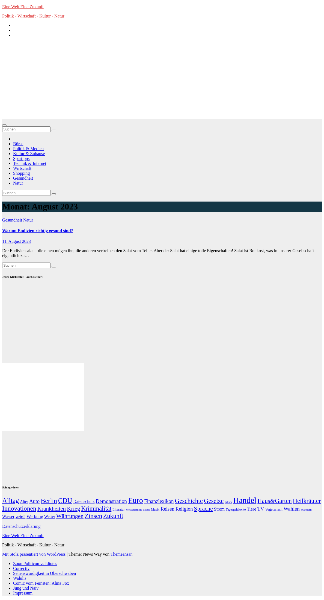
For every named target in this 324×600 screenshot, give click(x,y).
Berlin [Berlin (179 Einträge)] (49, 500)
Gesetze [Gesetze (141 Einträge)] (214, 500)
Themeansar (121, 554)
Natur (18, 183)
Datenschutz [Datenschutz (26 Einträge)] (83, 501)
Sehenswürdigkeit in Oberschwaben (44, 573)
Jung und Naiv (25, 588)
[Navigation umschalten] (4, 125)
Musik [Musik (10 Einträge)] (155, 509)
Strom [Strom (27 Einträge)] (219, 509)
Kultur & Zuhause (29, 153)
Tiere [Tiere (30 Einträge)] (251, 509)
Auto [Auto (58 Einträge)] (34, 501)
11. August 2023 (16, 241)
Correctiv (21, 568)
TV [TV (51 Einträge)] (260, 509)
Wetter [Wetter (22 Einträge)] (49, 516)
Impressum (22, 593)
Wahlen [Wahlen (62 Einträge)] (292, 509)
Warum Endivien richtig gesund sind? (37, 230)
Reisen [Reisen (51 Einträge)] (167, 509)
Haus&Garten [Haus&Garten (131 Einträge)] (274, 500)
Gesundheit (23, 178)
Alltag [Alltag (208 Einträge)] (10, 500)
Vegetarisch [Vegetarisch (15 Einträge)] (273, 509)
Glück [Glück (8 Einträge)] (228, 501)
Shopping (21, 173)
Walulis (19, 578)
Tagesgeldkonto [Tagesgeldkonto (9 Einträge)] (236, 509)
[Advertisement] (162, 80)
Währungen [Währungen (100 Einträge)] (70, 516)
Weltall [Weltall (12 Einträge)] (20, 517)
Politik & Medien (28, 148)
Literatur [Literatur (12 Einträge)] (118, 509)
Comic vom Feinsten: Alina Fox (41, 583)
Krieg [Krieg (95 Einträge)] (73, 508)
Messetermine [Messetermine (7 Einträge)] (134, 509)
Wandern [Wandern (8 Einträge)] (306, 509)
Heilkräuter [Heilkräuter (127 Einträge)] (307, 500)
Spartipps (21, 158)
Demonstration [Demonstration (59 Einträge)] (111, 501)
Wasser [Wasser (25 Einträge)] (8, 516)
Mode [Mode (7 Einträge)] (146, 509)
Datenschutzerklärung (21, 526)
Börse (18, 143)
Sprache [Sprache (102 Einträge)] (203, 508)
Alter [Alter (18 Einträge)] (24, 501)
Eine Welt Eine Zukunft (23, 6)
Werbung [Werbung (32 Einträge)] (34, 516)
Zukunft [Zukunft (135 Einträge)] (113, 515)
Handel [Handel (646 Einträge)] (245, 500)
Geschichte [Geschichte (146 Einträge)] (189, 500)
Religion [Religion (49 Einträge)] (184, 509)
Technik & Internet (29, 163)
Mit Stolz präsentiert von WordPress (34, 554)
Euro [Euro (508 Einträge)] (135, 500)
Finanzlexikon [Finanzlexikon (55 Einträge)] (159, 501)
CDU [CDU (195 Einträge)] (65, 500)
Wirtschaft (22, 168)
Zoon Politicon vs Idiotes (35, 563)
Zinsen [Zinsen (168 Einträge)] (93, 515)
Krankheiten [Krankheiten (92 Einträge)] (51, 508)
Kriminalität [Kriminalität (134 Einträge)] (96, 508)
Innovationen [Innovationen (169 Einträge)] (19, 508)
